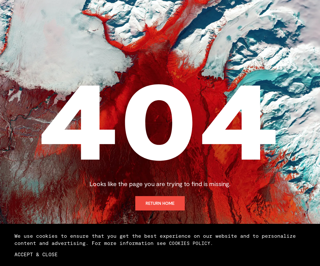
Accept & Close (36, 254)
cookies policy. (191, 243)
